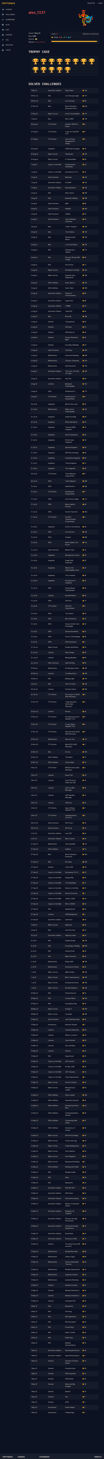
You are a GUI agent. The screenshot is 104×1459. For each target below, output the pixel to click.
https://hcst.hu (40, 42)
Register (91, 3)
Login (100, 3)
